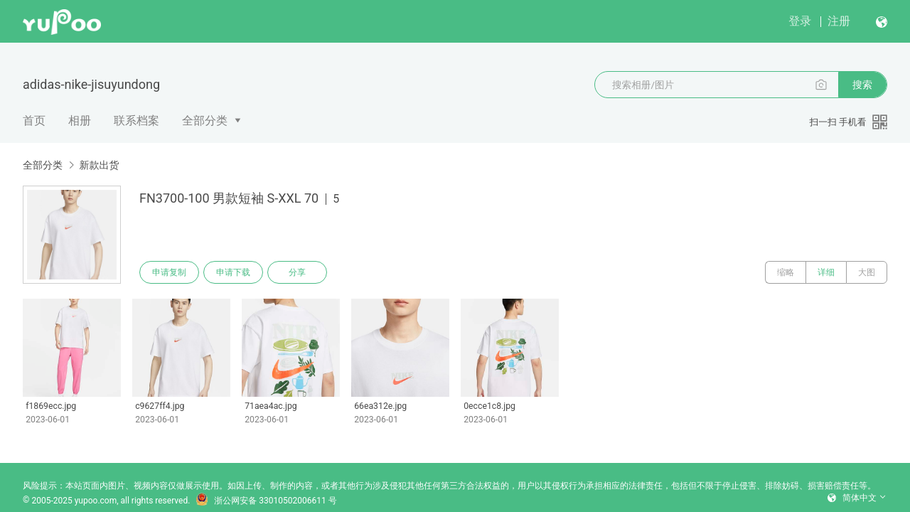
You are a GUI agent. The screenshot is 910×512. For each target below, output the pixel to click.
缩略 (785, 272)
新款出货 (99, 165)
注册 (839, 21)
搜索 (862, 84)
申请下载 (233, 272)
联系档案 (136, 120)
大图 (866, 272)
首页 (34, 120)
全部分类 (205, 120)
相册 (79, 120)
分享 (297, 272)
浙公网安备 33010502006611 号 (266, 501)
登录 (799, 21)
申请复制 (169, 272)
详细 (826, 272)
